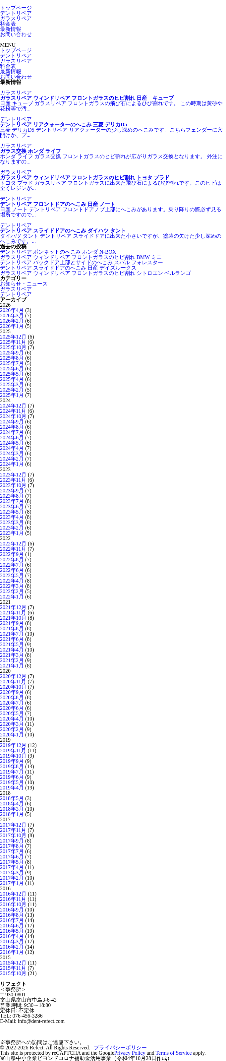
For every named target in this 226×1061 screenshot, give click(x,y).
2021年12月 (13, 607)
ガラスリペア (16, 18)
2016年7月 (12, 920)
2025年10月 (13, 347)
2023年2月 (12, 527)
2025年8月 (12, 358)
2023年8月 (12, 496)
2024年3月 (12, 453)
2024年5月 (12, 443)
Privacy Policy (129, 1053)
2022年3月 (12, 586)
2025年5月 (12, 374)
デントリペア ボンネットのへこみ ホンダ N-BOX (58, 252)
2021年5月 (12, 644)
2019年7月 (12, 772)
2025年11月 (13, 342)
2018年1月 (12, 814)
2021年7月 (12, 634)
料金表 (8, 24)
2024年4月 (12, 448)
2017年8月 (12, 846)
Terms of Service (173, 1053)
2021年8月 (12, 628)
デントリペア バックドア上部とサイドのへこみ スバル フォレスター (81, 262)
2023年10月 (13, 485)
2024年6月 (12, 437)
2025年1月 (12, 395)
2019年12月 (13, 745)
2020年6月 (12, 708)
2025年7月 (12, 363)
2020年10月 (13, 687)
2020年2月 (12, 729)
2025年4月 (12, 379)
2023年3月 (12, 522)
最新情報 (10, 29)
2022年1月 (12, 596)
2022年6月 (12, 570)
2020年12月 (13, 676)
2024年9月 (12, 421)
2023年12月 (13, 474)
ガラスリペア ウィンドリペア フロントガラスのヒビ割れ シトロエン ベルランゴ (95, 273)
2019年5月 (12, 782)
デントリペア (16, 13)
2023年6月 (12, 506)
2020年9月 (12, 692)
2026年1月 (12, 326)
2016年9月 (12, 909)
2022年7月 (12, 565)
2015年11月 (13, 968)
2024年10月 (13, 416)
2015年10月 (13, 973)
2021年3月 (12, 655)
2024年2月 (12, 459)
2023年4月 (12, 517)
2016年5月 (12, 931)
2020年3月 (12, 724)
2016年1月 (12, 952)
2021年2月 (12, 660)
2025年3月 (12, 384)
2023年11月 (13, 480)
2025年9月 (12, 352)
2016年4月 (12, 936)
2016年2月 (12, 947)
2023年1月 (12, 533)
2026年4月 (12, 310)
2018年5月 (12, 798)
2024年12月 (13, 405)
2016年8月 (12, 915)
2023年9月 (12, 490)
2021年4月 (12, 650)
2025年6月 (12, 368)
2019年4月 (12, 787)
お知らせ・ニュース (24, 283)
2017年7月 (12, 851)
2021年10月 (13, 618)
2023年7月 (12, 501)
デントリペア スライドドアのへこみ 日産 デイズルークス (68, 268)
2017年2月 (12, 878)
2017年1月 (12, 883)
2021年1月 (12, 665)
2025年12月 (13, 337)
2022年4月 (12, 581)
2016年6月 (12, 925)
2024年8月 (12, 427)
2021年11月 (13, 612)
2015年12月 (13, 963)
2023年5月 (12, 512)
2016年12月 (13, 894)
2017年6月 (12, 856)
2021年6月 (12, 639)
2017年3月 (12, 872)
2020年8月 (12, 697)
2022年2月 (12, 591)
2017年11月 (13, 830)
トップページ (16, 8)
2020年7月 (12, 703)
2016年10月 (13, 904)
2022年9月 (12, 554)
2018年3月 (12, 809)
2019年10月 (13, 756)
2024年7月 (12, 432)
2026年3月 (12, 315)
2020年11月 (13, 681)
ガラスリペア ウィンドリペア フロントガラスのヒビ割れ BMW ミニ (81, 257)
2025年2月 (12, 390)
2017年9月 (12, 840)
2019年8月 (12, 766)
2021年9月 (12, 623)
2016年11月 (13, 899)
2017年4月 (12, 867)
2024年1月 (12, 464)
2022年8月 (12, 559)
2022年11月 (13, 549)
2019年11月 (13, 750)
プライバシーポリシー (120, 1047)
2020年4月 (12, 718)
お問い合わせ (16, 34)
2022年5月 (12, 575)
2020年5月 (12, 713)
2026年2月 (12, 321)
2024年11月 (13, 411)
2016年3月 (12, 941)
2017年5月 (12, 862)
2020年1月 (12, 734)
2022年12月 (13, 543)
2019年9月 (12, 761)
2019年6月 (12, 777)
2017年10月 (13, 835)
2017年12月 (13, 825)
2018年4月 (12, 803)
